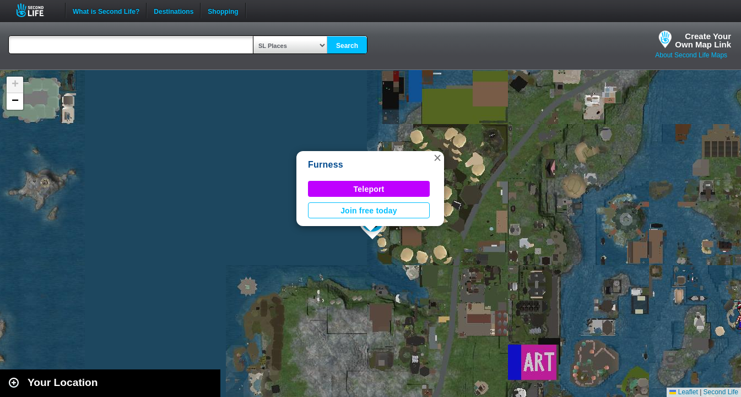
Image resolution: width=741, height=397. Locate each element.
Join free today (368, 210)
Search (347, 46)
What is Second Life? (106, 10)
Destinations (173, 10)
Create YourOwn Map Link (703, 40)
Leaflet (683, 392)
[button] (437, 157)
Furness (325, 164)
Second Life (36, 10)
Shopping (223, 10)
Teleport (369, 189)
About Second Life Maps (691, 55)
